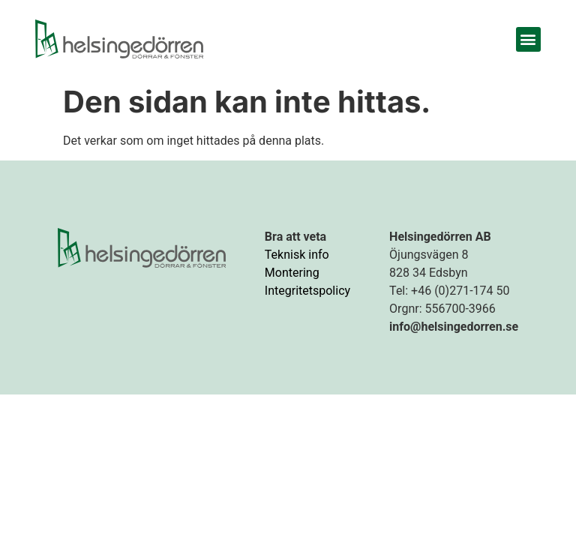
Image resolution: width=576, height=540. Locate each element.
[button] (528, 39)
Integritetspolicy (307, 291)
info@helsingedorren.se (453, 327)
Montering (292, 273)
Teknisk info (297, 255)
